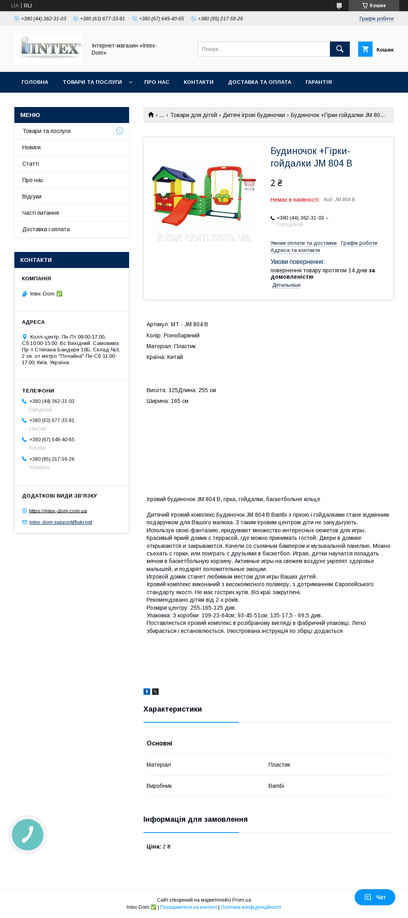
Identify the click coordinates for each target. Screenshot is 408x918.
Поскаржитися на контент (188, 907)
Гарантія (319, 82)
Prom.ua (241, 900)
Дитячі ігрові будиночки (254, 115)
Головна (35, 82)
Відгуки (31, 196)
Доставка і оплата (46, 229)
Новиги (31, 147)
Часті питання (40, 213)
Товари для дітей (193, 115)
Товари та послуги (92, 82)
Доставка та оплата (259, 82)
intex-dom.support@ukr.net (60, 522)
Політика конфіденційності (251, 907)
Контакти (199, 82)
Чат (375, 897)
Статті (30, 164)
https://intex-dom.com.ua (58, 511)
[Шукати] (340, 49)
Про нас (156, 82)
